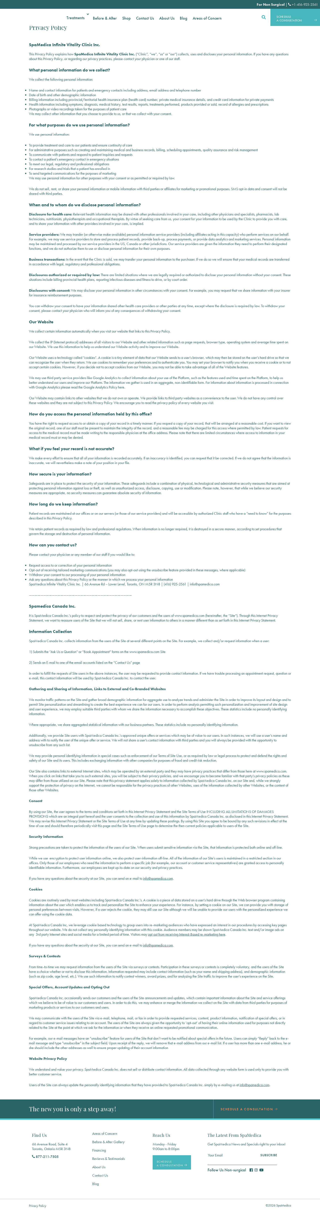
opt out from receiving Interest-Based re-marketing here (186, 934)
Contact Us (100, 1175)
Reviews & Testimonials (108, 1158)
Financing (99, 1150)
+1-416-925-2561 (303, 4)
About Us (98, 1167)
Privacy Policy (37, 1206)
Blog (95, 1183)
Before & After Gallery (108, 1141)
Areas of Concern (104, 1133)
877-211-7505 (45, 1156)
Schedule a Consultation (251, 1109)
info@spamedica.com (158, 878)
